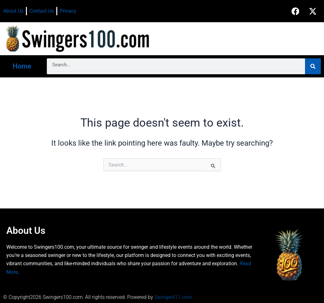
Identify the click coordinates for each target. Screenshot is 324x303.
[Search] (313, 66)
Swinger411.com (173, 297)
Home (22, 66)
